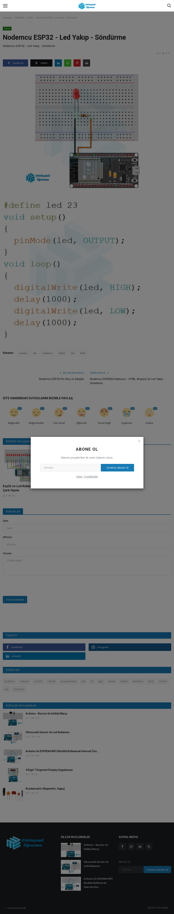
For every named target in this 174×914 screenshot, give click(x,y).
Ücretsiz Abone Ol (117, 467)
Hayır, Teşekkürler (87, 476)
